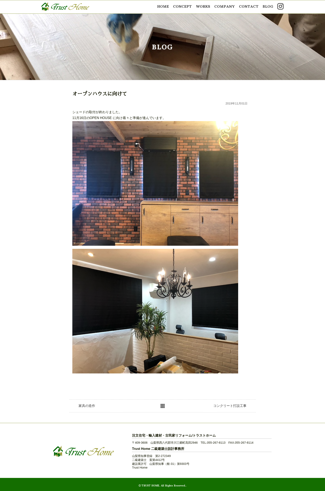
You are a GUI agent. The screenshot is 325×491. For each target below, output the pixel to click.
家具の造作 (87, 406)
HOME (163, 6)
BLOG (268, 6)
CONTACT (248, 6)
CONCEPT (182, 6)
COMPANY (224, 6)
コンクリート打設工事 (229, 406)
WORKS (203, 6)
